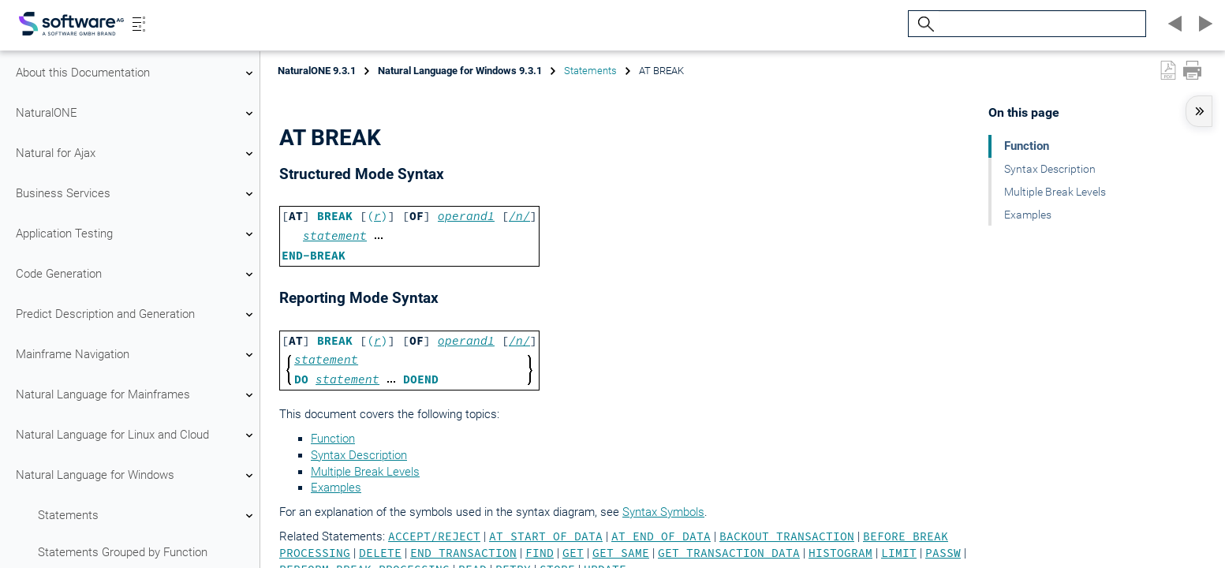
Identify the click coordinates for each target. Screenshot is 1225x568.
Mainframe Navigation (136, 355)
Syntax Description (359, 455)
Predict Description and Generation (136, 315)
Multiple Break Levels (365, 472)
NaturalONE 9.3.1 (317, 71)
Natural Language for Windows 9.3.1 (460, 71)
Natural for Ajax (136, 154)
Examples (336, 487)
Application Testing (136, 234)
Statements (147, 516)
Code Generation (136, 274)
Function (333, 439)
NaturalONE (136, 113)
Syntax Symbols (663, 512)
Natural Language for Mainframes (136, 395)
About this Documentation (136, 73)
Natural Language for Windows (136, 476)
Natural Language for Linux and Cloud (136, 435)
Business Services (136, 194)
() (377, 216)
